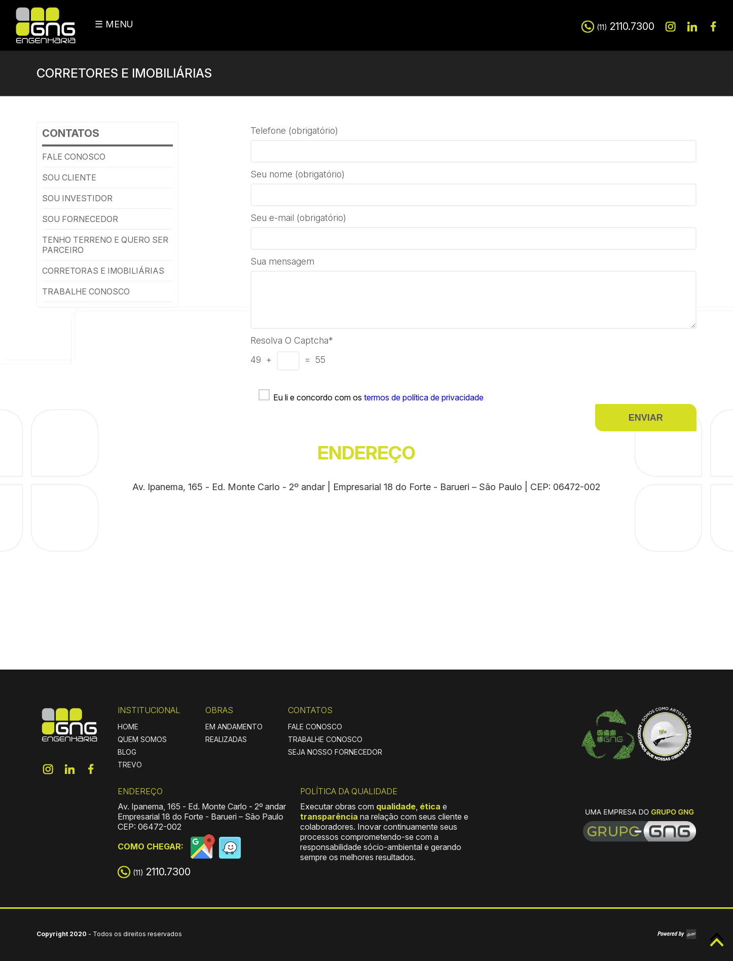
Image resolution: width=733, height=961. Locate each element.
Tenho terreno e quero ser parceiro (105, 245)
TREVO (130, 764)
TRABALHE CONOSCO (325, 739)
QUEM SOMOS (142, 739)
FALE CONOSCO (315, 726)
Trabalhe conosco (86, 291)
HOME (128, 726)
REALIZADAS (226, 739)
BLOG (127, 752)
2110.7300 (625, 26)
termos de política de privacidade (424, 397)
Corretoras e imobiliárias (103, 271)
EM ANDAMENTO (234, 726)
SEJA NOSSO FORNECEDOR (335, 752)
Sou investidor (77, 198)
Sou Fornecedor (80, 219)
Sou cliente (69, 177)
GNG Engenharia (45, 25)
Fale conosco (73, 157)
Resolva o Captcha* (291, 340)
